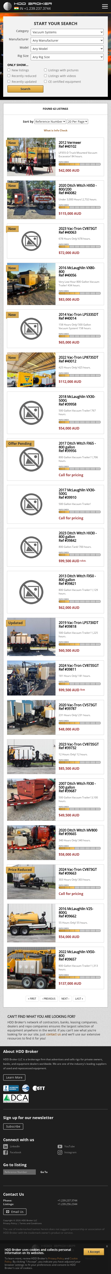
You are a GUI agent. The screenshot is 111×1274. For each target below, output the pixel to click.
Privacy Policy (10, 1223)
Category (22, 31)
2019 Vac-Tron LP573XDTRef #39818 (78, 624)
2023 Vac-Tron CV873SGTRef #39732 (79, 746)
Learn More (14, 1077)
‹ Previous (49, 998)
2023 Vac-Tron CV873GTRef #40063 (78, 230)
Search (25, 89)
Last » (79, 998)
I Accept (94, 1252)
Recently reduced (24, 76)
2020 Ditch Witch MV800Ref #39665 (78, 832)
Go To (43, 1172)
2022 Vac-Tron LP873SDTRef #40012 (78, 359)
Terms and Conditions (30, 1223)
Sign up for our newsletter (28, 1117)
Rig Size (23, 56)
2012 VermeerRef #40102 (70, 144)
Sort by (28, 121)
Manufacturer (19, 39)
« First (32, 998)
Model (24, 47)
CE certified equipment (64, 82)
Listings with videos (62, 76)
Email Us (17, 1212)
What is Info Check (55, 130)
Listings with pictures (63, 70)
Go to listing (14, 1164)
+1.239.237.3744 (67, 1200)
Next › (65, 998)
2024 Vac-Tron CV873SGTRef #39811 (79, 667)
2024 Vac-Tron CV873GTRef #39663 (78, 871)
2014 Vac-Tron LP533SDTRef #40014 (78, 316)
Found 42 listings (55, 109)
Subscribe (13, 1126)
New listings (20, 70)
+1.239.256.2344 (67, 1204)
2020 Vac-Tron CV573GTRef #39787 (78, 707)
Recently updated (24, 82)
